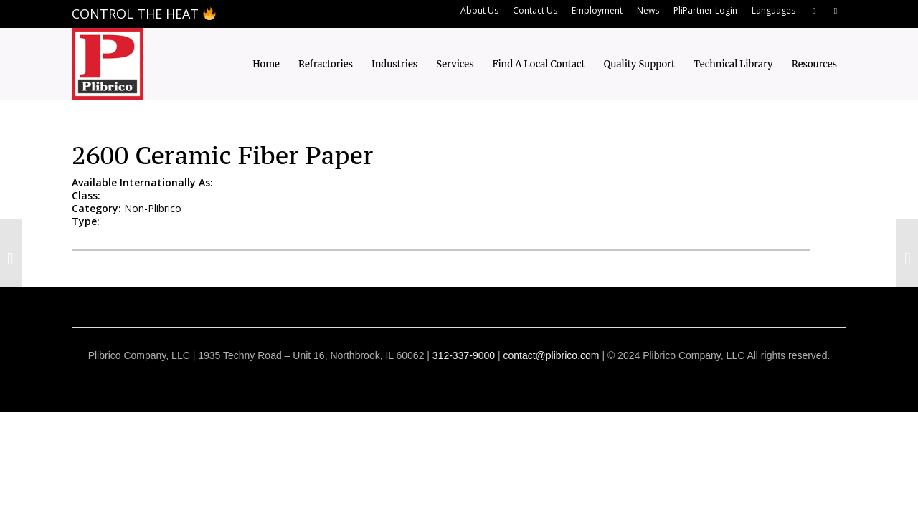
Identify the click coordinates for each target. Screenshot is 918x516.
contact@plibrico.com (551, 355)
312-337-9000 (463, 355)
